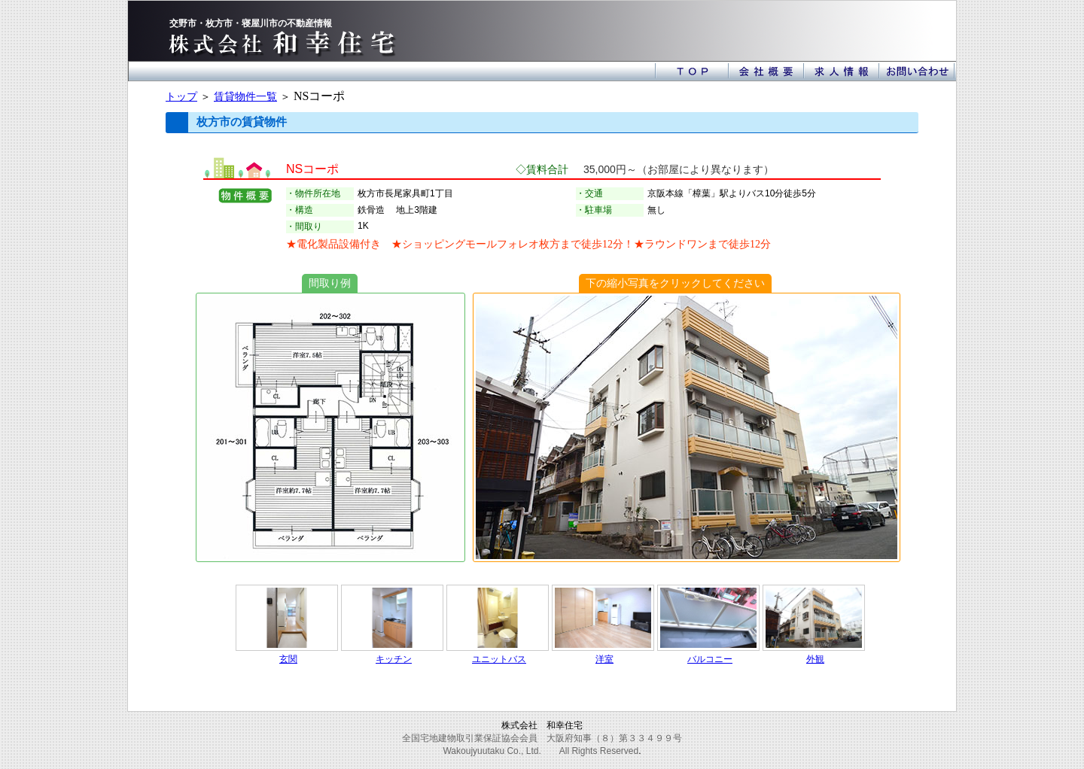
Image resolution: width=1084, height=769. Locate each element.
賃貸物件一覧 (245, 96)
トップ (181, 96)
